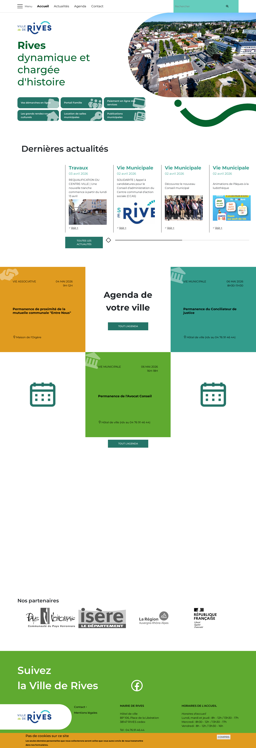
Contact (97, 6)
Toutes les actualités (84, 242)
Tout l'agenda (128, 326)
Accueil (43, 6)
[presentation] (107, 240)
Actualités (61, 6)
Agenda (80, 6)
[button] (145, 240)
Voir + (74, 227)
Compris (223, 737)
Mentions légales (85, 712)
